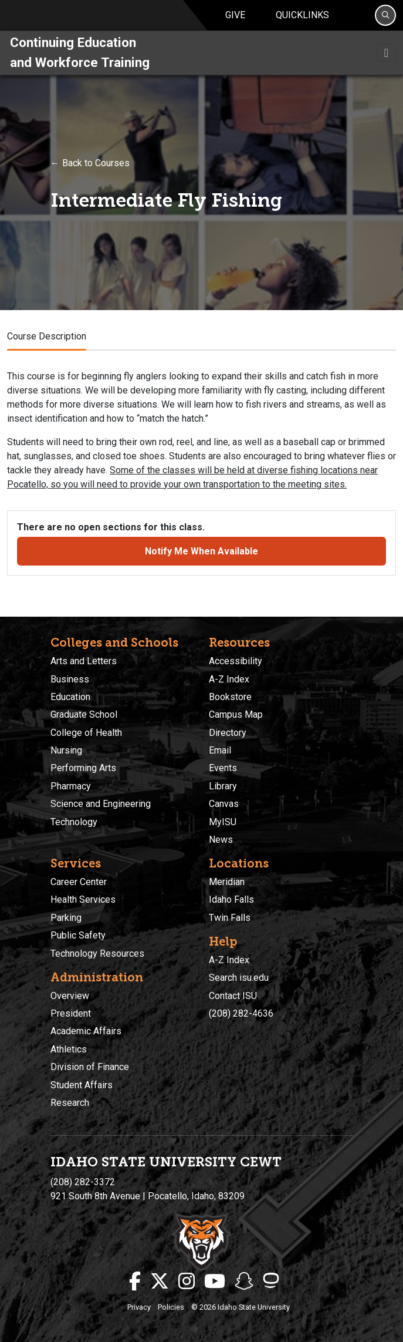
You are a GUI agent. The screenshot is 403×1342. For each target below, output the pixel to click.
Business (69, 679)
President (70, 1013)
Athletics (68, 1049)
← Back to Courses (90, 171)
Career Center (78, 881)
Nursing (66, 750)
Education (70, 696)
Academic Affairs (85, 1031)
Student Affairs (81, 1085)
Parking (66, 917)
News (221, 839)
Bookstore (230, 696)
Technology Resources (97, 953)
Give (235, 19)
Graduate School (83, 715)
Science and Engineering (100, 804)
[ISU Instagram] (186, 1281)
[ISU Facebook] (135, 1281)
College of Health (86, 732)
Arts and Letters (83, 661)
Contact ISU (233, 995)
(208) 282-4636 (241, 1013)
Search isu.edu (239, 977)
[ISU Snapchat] (244, 1281)
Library (223, 786)
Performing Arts (83, 768)
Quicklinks (302, 19)
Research (69, 1102)
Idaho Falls (231, 900)
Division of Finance (89, 1066)
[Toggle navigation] (386, 61)
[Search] (385, 19)
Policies (171, 1307)
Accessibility (235, 661)
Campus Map (236, 715)
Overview (69, 995)
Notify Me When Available (201, 559)
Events (223, 768)
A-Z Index (229, 679)
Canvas (224, 804)
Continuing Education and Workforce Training (80, 60)
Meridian (227, 881)
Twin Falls (229, 917)
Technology (73, 822)
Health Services (83, 900)
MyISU (222, 822)
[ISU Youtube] (214, 1281)
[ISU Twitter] (159, 1281)
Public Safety (78, 935)
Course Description (46, 344)
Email (220, 750)
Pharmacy (70, 786)
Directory (227, 732)
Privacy (139, 1307)
